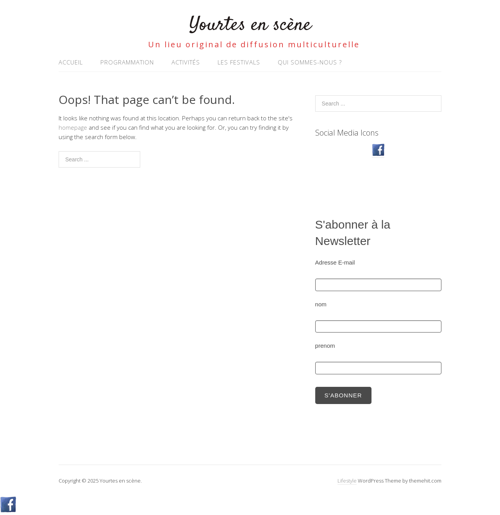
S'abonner (343, 395)
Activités (185, 62)
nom (321, 304)
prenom (325, 345)
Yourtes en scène (250, 25)
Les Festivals (239, 62)
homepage (73, 127)
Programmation (127, 62)
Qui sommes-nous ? (310, 62)
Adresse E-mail (335, 262)
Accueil (71, 62)
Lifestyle (347, 480)
